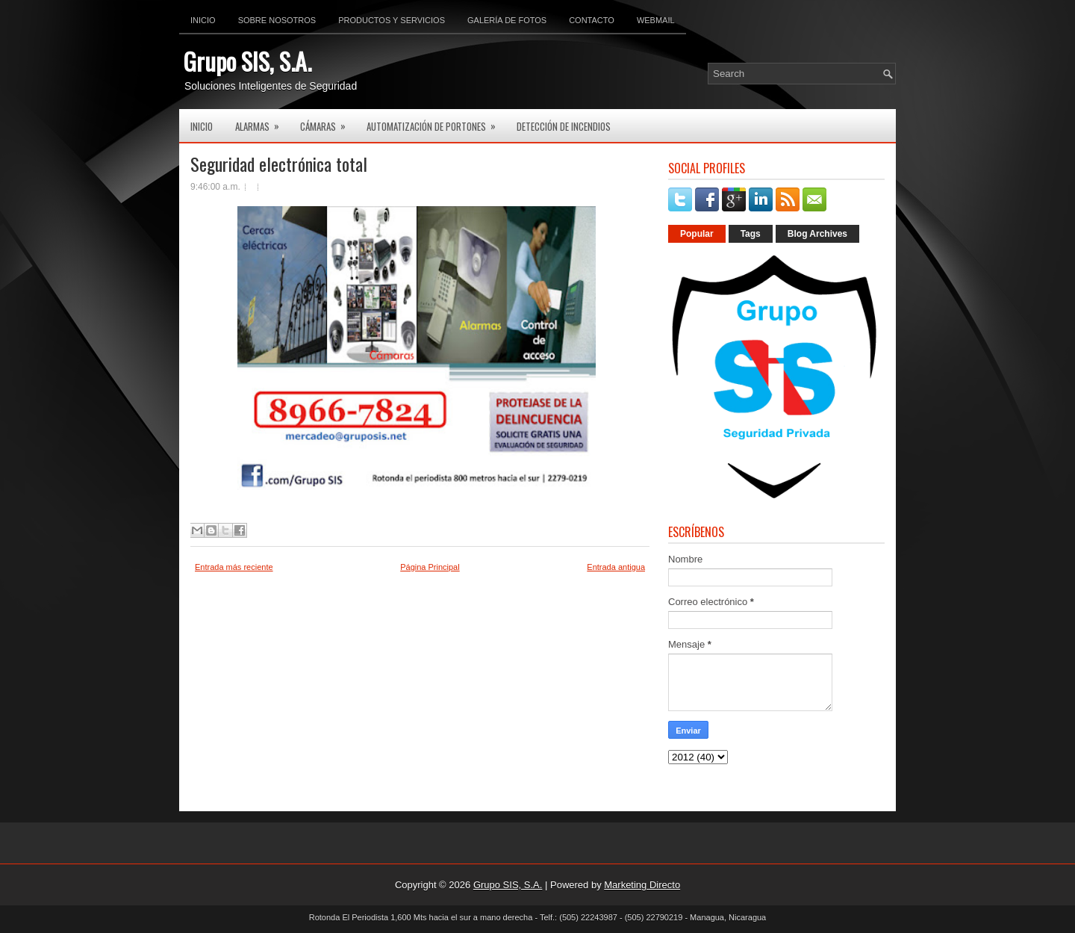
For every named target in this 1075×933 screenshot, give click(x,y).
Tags (751, 234)
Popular (697, 234)
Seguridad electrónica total (278, 164)
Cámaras (327, 121)
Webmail (656, 20)
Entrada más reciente (234, 566)
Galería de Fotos (506, 20)
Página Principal (430, 566)
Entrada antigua (616, 566)
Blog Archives (817, 234)
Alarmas (262, 121)
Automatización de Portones (436, 121)
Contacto (591, 20)
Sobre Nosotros (277, 20)
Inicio (203, 20)
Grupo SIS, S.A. (247, 60)
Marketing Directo (642, 884)
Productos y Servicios (391, 20)
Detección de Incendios (564, 126)
